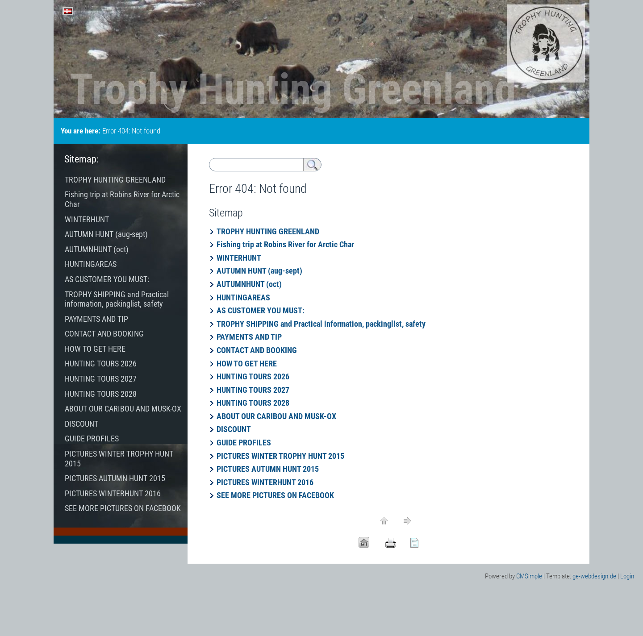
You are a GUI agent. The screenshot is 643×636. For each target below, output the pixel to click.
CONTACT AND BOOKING (257, 350)
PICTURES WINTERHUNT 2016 (265, 482)
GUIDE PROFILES (244, 442)
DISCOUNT (235, 429)
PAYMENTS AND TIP (249, 336)
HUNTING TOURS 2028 (256, 402)
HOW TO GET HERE (247, 363)
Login (627, 576)
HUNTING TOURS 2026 (254, 376)
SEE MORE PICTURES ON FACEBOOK (275, 495)
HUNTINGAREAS (243, 297)
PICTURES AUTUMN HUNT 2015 (268, 469)
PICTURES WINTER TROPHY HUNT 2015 (280, 456)
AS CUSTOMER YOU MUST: (261, 310)
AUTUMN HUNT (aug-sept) (259, 270)
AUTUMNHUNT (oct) (249, 284)
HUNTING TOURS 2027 (253, 390)
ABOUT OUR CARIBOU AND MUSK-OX (276, 416)
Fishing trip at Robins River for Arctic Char (285, 244)
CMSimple (529, 576)
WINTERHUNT (239, 257)
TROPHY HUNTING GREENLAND (268, 231)
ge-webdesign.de (594, 576)
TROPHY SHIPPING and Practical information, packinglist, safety (321, 323)
